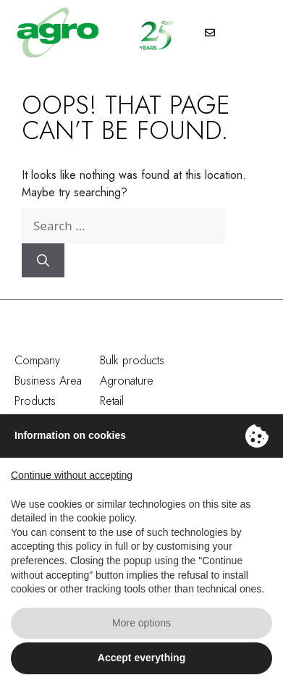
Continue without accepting (71, 475)
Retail (112, 401)
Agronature (126, 380)
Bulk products (132, 360)
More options (141, 623)
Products (35, 401)
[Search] (43, 260)
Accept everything (141, 657)
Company (37, 360)
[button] (254, 34)
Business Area (48, 380)
